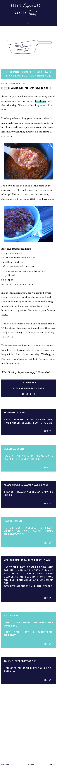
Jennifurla (11, 412)
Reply (47, 431)
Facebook (40, 101)
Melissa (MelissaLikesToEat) (23, 560)
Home (31, 765)
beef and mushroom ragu (28, 388)
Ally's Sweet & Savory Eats (22, 485)
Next (53, 765)
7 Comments (28, 382)
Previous (7, 765)
